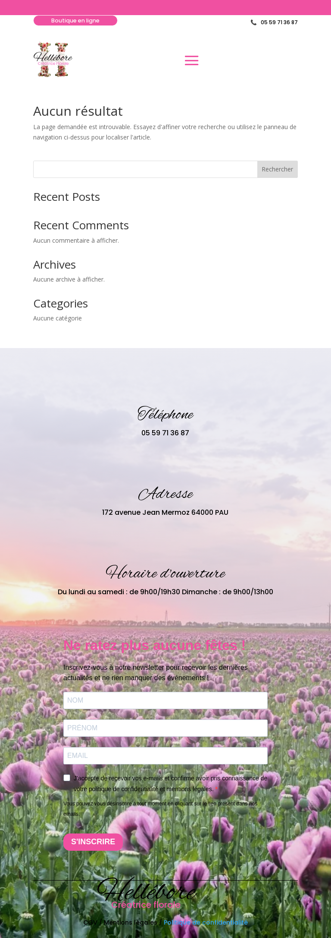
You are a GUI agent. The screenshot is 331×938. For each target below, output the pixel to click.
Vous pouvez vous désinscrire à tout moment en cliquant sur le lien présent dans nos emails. (160, 809)
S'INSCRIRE (93, 842)
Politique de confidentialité (206, 922)
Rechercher (277, 169)
